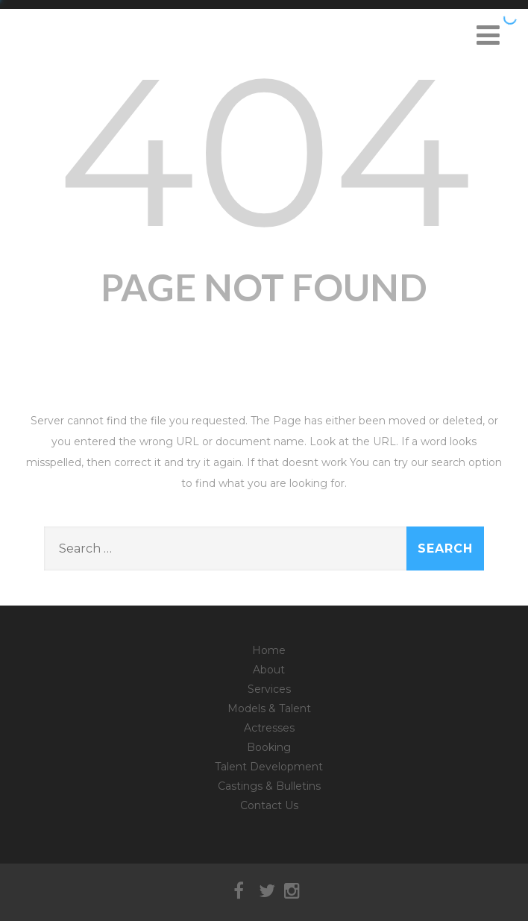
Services (269, 689)
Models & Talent (269, 708)
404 (264, 151)
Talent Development (269, 766)
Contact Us (269, 805)
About (269, 669)
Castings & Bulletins (269, 786)
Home (269, 650)
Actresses (269, 728)
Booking (269, 747)
